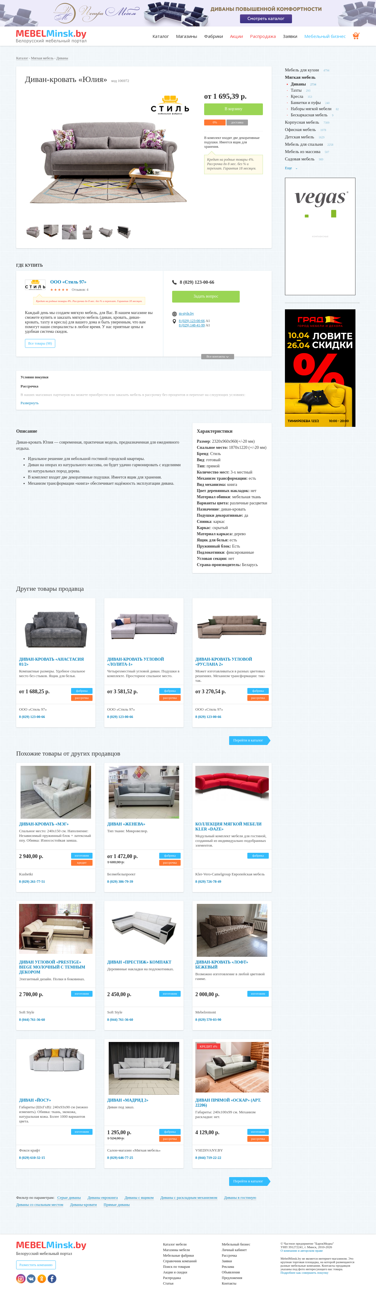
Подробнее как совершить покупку (304, 1265)
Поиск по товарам (176, 1259)
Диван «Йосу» (35, 1092)
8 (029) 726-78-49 (208, 874)
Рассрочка (229, 1248)
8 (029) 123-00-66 (193, 282)
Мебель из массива (302, 151)
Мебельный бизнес (325, 36)
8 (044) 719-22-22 (208, 1150)
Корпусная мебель (302, 122)
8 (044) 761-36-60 (32, 1012)
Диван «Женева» (126, 816)
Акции (236, 36)
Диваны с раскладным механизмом (188, 1190)
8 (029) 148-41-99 (192, 325)
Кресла (297, 96)
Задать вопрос (206, 296)
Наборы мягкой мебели (311, 109)
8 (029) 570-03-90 (208, 1012)
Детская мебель (299, 137)
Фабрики (213, 36)
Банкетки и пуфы (306, 102)
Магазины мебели (176, 1242)
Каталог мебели (175, 1237)
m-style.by (186, 313)
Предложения (232, 1270)
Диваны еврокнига (103, 1190)
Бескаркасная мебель (309, 115)
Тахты (296, 90)
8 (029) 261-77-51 (32, 874)
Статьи (168, 1276)
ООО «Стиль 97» (68, 281)
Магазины (186, 36)
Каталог (160, 36)
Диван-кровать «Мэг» (44, 816)
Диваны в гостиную (240, 1190)
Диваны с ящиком (139, 1190)
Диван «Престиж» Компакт (139, 954)
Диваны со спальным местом (39, 1197)
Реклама (228, 1259)
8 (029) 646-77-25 (120, 1150)
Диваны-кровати (83, 1197)
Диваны (62, 58)
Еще (291, 168)
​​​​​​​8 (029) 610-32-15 (32, 1150)
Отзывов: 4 (80, 290)
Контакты (229, 1276)
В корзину (234, 109)
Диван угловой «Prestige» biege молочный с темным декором (52, 959)
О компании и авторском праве (302, 1243)
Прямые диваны (117, 1197)
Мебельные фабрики (178, 1248)
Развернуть (30, 395)
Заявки (290, 36)
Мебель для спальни (304, 144)
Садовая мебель (300, 159)
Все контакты (218, 348)
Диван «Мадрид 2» (127, 1092)
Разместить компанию (36, 1257)
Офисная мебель (300, 129)
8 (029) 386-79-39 (120, 874)
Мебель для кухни (302, 70)
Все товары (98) (40, 336)
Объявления (231, 1265)
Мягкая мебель (42, 58)
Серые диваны (69, 1190)
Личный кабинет (234, 1242)
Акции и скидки (175, 1265)
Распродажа (263, 36)
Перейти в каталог (248, 732)
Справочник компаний (180, 1253)
